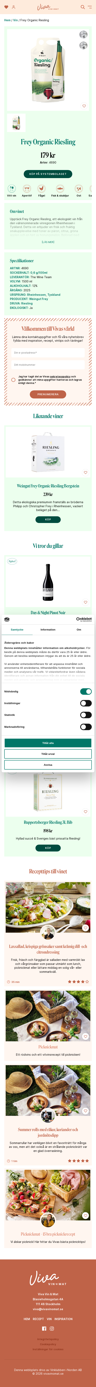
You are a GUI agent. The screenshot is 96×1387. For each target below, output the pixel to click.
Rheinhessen (36, 294)
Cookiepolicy (48, 1344)
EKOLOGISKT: (19, 308)
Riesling (27, 303)
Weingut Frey (38, 299)
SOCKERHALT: (20, 272)
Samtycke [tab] (17, 629)
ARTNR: (15, 268)
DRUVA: (15, 303)
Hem (7, 20)
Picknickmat (48, 1046)
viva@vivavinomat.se (48, 1309)
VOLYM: (15, 281)
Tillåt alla (48, 743)
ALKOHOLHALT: (20, 285)
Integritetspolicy (48, 1339)
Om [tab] (79, 629)
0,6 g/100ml (38, 272)
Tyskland (53, 294)
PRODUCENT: (19, 299)
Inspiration (63, 1319)
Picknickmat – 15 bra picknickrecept (48, 1234)
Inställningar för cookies (48, 1349)
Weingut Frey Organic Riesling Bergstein (48, 485)
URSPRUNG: (18, 294)
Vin (15, 20)
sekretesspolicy (60, 376)
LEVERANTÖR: (20, 277)
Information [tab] (48, 629)
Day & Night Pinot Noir (48, 612)
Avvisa (48, 764)
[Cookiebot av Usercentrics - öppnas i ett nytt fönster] (74, 619)
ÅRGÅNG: (16, 290)
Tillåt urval (47, 753)
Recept (38, 1319)
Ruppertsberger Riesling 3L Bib (48, 822)
